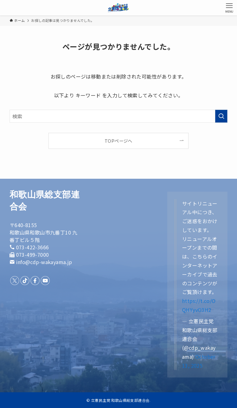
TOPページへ (118, 140)
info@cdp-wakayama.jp (44, 262)
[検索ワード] (119, 116)
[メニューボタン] (229, 7)
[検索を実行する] (221, 116)
